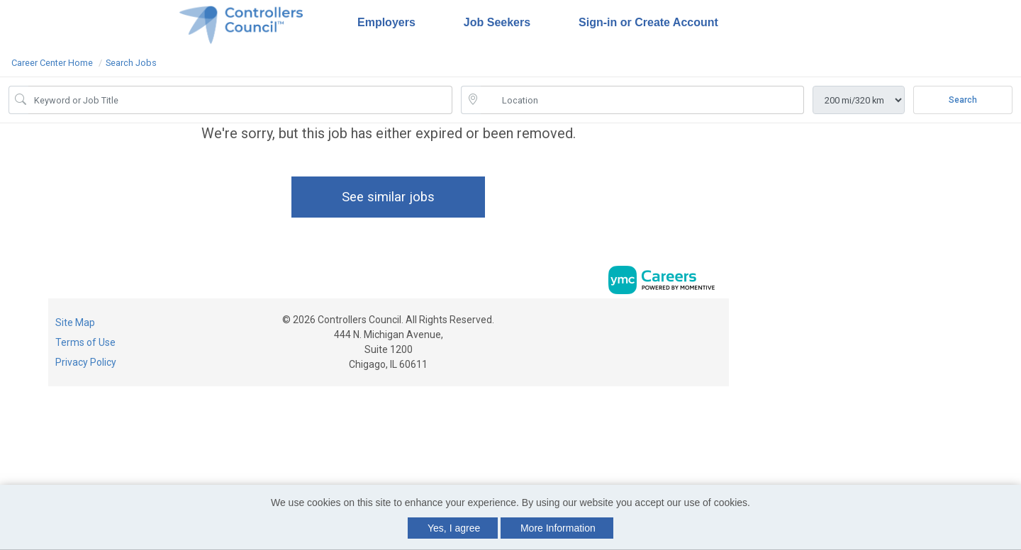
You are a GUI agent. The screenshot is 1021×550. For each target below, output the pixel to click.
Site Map (75, 322)
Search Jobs (131, 62)
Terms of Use (85, 342)
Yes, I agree (454, 528)
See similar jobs (388, 196)
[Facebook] (686, 325)
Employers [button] (386, 22)
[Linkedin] (701, 325)
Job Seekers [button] (497, 22)
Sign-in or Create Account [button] (648, 22)
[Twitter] (715, 325)
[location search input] (642, 100)
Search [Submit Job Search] (963, 100)
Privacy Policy (85, 362)
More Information (558, 528)
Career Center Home (52, 62)
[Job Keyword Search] (240, 100)
